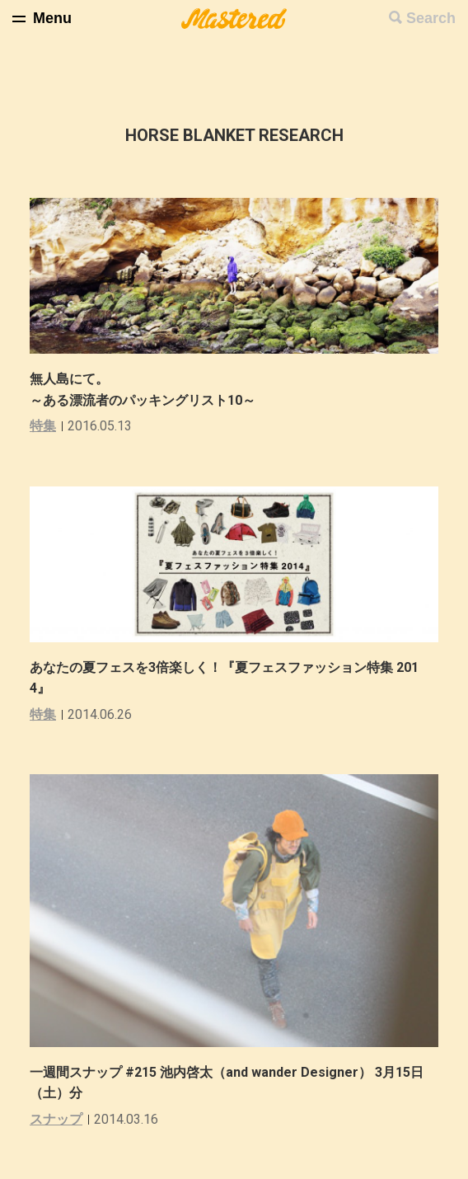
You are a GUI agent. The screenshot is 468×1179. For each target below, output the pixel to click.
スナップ (56, 1119)
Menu (52, 18)
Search (431, 18)
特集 (43, 426)
